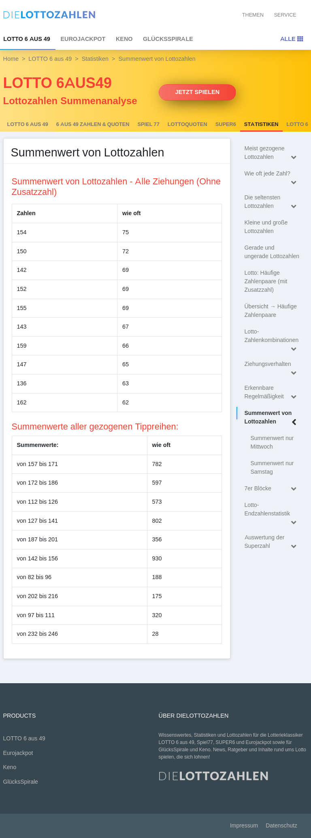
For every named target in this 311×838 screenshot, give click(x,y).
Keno (124, 39)
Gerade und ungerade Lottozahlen (272, 252)
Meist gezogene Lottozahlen (272, 153)
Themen (253, 14)
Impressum (244, 825)
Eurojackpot (82, 39)
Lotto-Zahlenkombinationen (272, 337)
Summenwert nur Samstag (272, 468)
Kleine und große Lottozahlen (266, 227)
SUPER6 (225, 124)
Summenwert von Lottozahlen (272, 418)
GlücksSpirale (168, 39)
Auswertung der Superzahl (272, 542)
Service (285, 14)
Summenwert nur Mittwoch (272, 442)
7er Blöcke (272, 489)
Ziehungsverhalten (272, 365)
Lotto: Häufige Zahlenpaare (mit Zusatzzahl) (266, 281)
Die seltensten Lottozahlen (272, 202)
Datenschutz (281, 825)
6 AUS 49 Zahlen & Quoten (93, 124)
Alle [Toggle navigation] (291, 39)
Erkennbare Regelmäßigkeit (272, 393)
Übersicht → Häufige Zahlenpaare (271, 311)
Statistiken (95, 59)
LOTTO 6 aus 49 (50, 59)
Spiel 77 (149, 124)
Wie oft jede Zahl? (272, 175)
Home (11, 59)
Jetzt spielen (197, 92)
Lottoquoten (187, 124)
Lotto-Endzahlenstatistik (272, 510)
